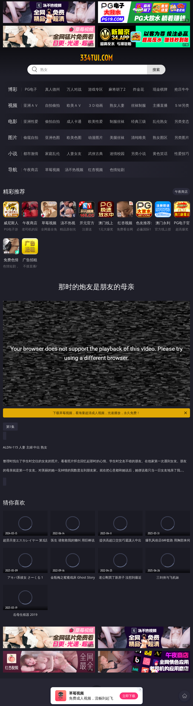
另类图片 (181, 137)
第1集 (10, 426)
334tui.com (96, 57)
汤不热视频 (74, 169)
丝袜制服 (138, 105)
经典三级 (138, 121)
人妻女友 (74, 153)
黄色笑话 (160, 153)
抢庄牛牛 (181, 89)
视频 (12, 105)
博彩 (12, 89)
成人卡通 (74, 121)
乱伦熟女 (160, 121)
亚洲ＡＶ (30, 105)
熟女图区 (160, 137)
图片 (12, 137)
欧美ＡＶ (74, 105)
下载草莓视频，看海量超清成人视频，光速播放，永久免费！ (120, 413)
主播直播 (160, 105)
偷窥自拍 (30, 137)
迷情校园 (117, 153)
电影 (12, 121)
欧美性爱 (95, 121)
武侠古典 (95, 153)
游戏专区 (95, 89)
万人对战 (74, 89)
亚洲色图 (52, 137)
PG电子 (31, 89)
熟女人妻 (117, 105)
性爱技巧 (181, 153)
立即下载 (128, 696)
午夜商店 (30, 169)
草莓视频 (52, 169)
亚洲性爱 (30, 121)
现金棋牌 (160, 89)
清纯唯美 (138, 137)
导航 (12, 169)
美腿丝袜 (117, 137)
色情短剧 (117, 169)
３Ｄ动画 (95, 105)
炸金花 (138, 89)
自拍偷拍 (52, 105)
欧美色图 (74, 137)
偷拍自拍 (52, 121)
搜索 (156, 69)
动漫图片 (95, 137)
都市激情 (30, 153)
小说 (12, 153)
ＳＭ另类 (181, 105)
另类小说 (138, 153)
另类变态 (181, 121)
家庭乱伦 (52, 153)
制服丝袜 (117, 121)
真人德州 (52, 89)
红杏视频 (95, 169)
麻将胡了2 (117, 89)
